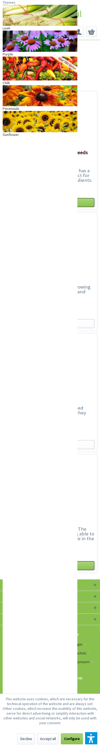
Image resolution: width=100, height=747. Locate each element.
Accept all (48, 738)
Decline (26, 738)
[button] (91, 738)
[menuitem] (78, 32)
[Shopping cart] (91, 32)
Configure (72, 738)
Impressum (82, 662)
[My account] (78, 32)
